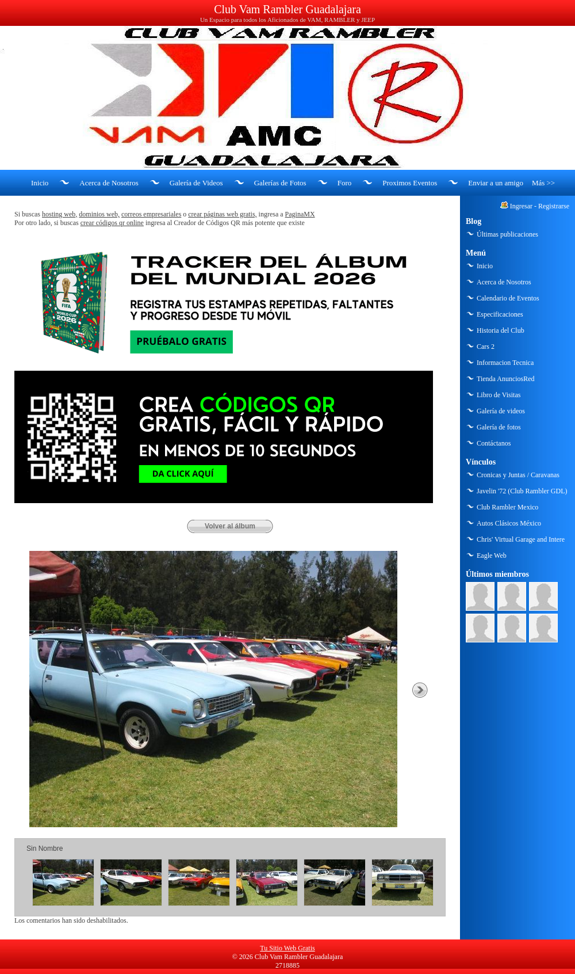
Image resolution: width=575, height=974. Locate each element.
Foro (345, 182)
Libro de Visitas (498, 395)
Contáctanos (494, 443)
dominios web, (99, 214)
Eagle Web (492, 555)
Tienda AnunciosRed (506, 379)
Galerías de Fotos (280, 182)
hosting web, (59, 214)
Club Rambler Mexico (507, 507)
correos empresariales (151, 214)
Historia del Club (500, 330)
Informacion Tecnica (505, 363)
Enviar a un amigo (495, 182)
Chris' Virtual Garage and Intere (521, 539)
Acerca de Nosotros (109, 182)
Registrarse (553, 206)
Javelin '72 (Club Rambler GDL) (522, 491)
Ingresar (521, 206)
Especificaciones (500, 314)
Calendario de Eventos (508, 298)
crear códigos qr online (112, 223)
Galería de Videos (196, 182)
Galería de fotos (499, 427)
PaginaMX (300, 214)
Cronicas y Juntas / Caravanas (518, 475)
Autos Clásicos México (509, 523)
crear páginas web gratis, (222, 214)
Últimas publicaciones (507, 234)
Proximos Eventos (409, 182)
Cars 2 (485, 347)
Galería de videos (501, 411)
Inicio (39, 182)
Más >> (543, 182)
